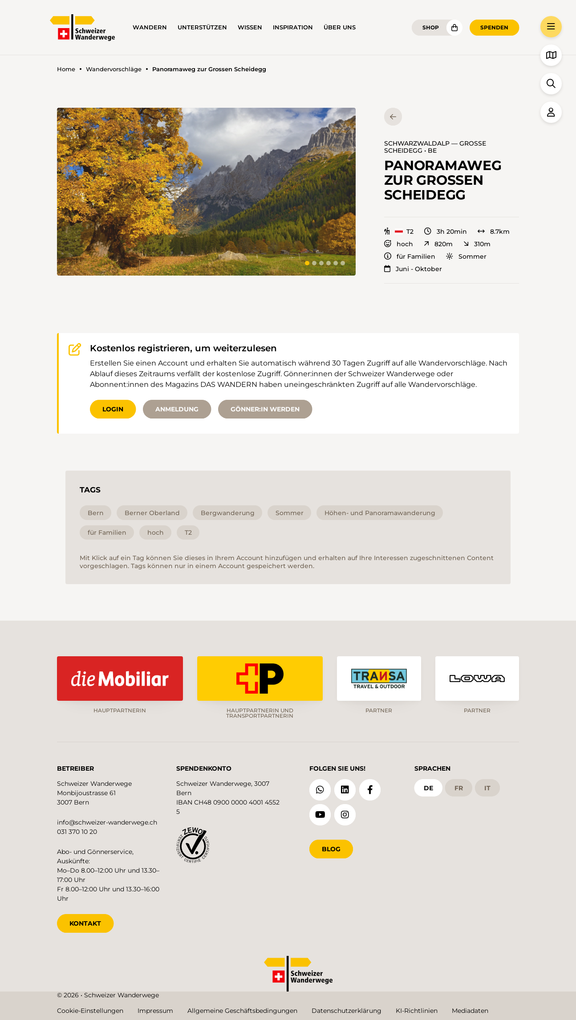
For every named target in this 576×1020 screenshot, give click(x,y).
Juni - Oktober (413, 268)
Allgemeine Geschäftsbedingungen (242, 1011)
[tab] (307, 263)
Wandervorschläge (114, 69)
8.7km (494, 231)
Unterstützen (202, 27)
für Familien (409, 256)
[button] (206, 192)
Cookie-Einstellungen (90, 1011)
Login (112, 409)
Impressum (155, 1011)
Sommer (466, 256)
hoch (398, 244)
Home (66, 69)
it (487, 788)
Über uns (340, 27)
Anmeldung (177, 409)
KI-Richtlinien (417, 1011)
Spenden (494, 27)
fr (458, 788)
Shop (430, 27)
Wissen (250, 27)
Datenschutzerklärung (346, 1011)
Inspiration (293, 27)
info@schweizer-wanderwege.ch (107, 822)
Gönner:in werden (265, 409)
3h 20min (445, 231)
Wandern (150, 27)
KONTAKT (85, 923)
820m (438, 244)
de (428, 788)
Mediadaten (470, 1011)
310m (477, 244)
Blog (331, 849)
